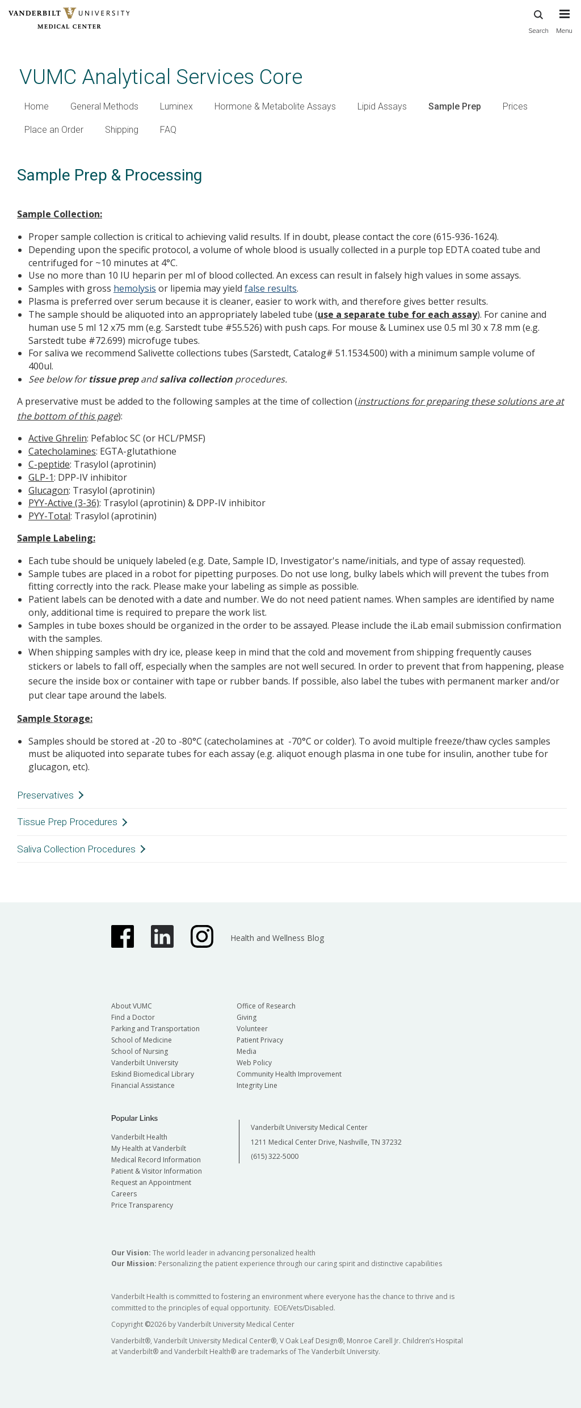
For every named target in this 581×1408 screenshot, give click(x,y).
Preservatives (45, 795)
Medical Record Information (156, 1160)
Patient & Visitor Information (156, 1171)
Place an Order (53, 129)
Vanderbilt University (144, 1062)
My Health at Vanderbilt (148, 1148)
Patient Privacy (260, 1040)
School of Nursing (139, 1051)
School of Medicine (141, 1040)
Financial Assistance (143, 1085)
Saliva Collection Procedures (76, 849)
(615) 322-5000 (274, 1156)
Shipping (121, 129)
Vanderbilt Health (139, 1137)
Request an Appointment (151, 1182)
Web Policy (254, 1062)
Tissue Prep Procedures (67, 821)
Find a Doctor (133, 1017)
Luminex (176, 106)
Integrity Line (257, 1085)
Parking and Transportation (155, 1028)
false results (271, 288)
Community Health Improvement (289, 1074)
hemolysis (134, 288)
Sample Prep (454, 106)
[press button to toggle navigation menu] (564, 27)
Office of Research (266, 1006)
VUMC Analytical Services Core (160, 77)
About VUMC (131, 1006)
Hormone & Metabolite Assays (275, 106)
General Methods (104, 106)
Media (246, 1051)
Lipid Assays (382, 106)
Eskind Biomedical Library (152, 1074)
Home (36, 106)
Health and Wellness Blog (277, 937)
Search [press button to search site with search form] (538, 20)
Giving (246, 1017)
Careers (124, 1194)
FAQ (168, 129)
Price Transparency (142, 1205)
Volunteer (252, 1028)
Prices (515, 106)
